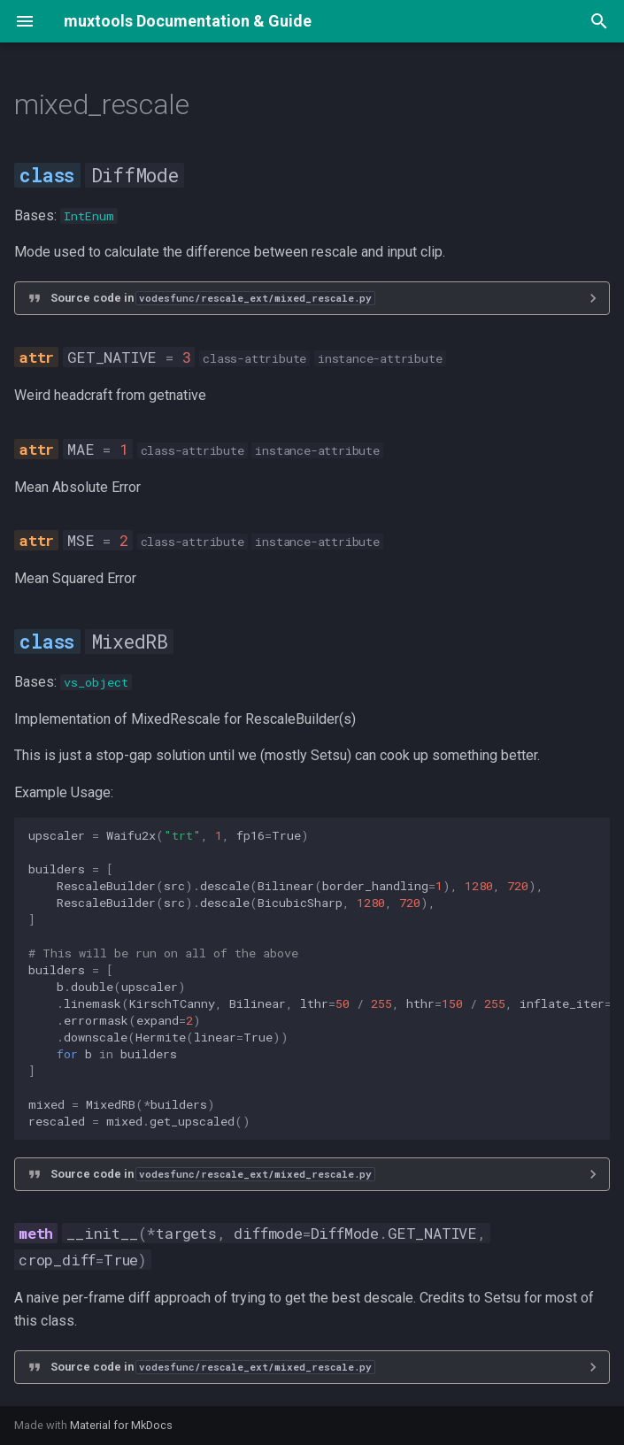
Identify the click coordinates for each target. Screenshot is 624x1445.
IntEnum (89, 216)
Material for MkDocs (121, 1425)
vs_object (96, 682)
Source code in (212, 297)
